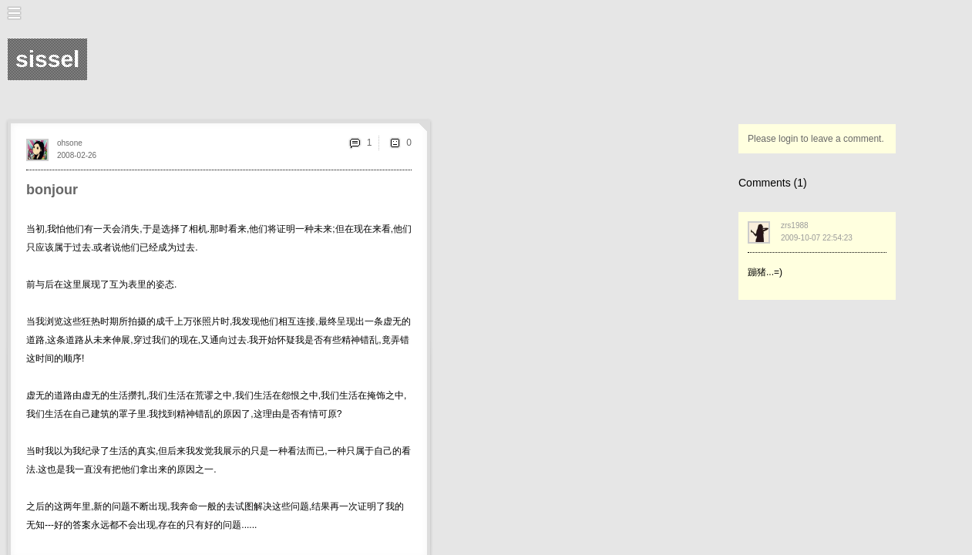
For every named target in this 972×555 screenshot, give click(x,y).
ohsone (69, 143)
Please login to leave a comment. (816, 138)
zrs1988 (795, 225)
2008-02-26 (76, 155)
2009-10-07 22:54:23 (817, 238)
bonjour (52, 189)
